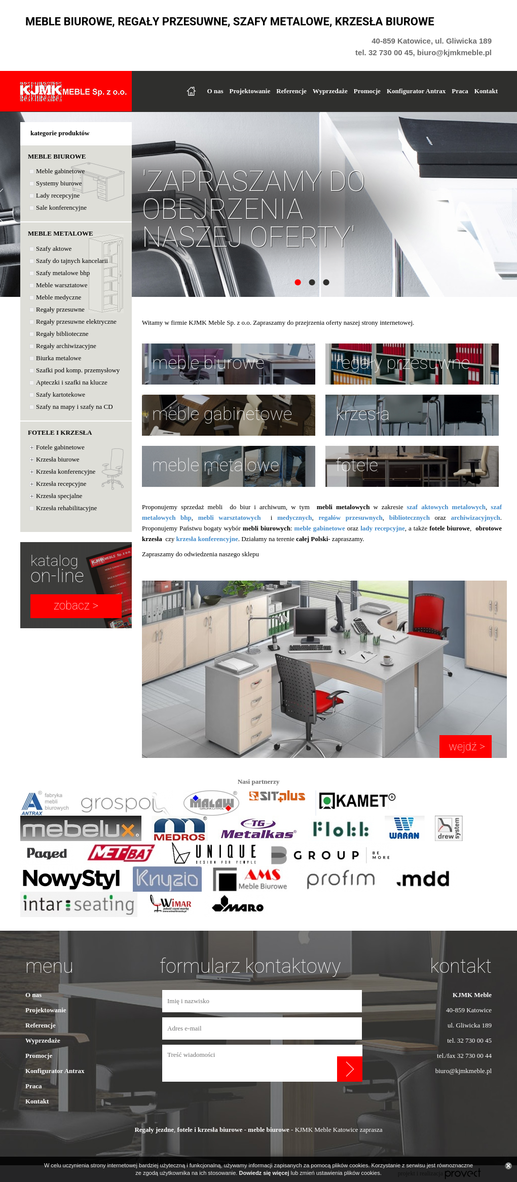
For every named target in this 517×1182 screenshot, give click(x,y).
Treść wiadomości (249, 1063)
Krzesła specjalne (59, 496)
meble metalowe (215, 465)
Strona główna (191, 91)
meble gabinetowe (222, 414)
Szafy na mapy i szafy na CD (74, 406)
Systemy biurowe (59, 183)
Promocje (367, 91)
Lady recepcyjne (58, 195)
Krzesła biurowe (58, 459)
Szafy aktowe (53, 248)
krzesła (363, 414)
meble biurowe (208, 363)
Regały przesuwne (60, 309)
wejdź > (465, 746)
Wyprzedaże (330, 91)
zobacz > (76, 606)
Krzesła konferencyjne (65, 471)
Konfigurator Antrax (416, 91)
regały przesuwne (403, 363)
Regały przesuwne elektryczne (76, 321)
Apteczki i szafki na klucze (71, 382)
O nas (215, 91)
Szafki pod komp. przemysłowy (78, 370)
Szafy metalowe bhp (63, 273)
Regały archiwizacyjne (66, 346)
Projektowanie (250, 91)
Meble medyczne (58, 297)
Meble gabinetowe (60, 171)
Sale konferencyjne (61, 207)
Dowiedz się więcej (264, 1173)
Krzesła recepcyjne (61, 483)
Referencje (291, 91)
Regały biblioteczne (62, 333)
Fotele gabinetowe (60, 447)
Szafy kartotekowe (60, 394)
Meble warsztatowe (61, 285)
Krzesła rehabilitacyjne (66, 508)
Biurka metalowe (58, 358)
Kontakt (486, 91)
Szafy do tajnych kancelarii (72, 260)
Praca (460, 91)
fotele (357, 465)
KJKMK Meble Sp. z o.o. (73, 91)
